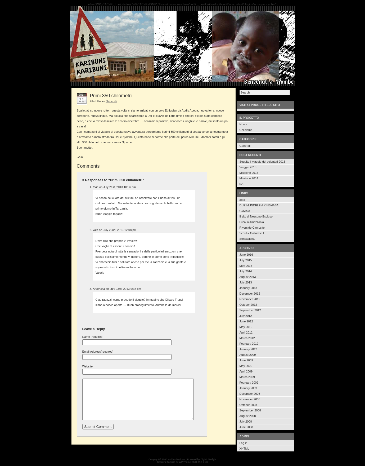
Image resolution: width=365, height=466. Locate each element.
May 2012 (246, 327)
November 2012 (250, 299)
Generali (245, 145)
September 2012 (250, 310)
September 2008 (250, 410)
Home (243, 124)
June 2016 (246, 254)
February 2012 (249, 343)
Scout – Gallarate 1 (252, 233)
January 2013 (248, 288)
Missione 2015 (249, 172)
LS (206, 462)
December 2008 (250, 393)
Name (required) (92, 336)
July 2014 (246, 271)
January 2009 (248, 388)
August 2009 (248, 354)
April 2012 (246, 332)
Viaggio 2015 (248, 167)
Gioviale (245, 210)
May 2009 (246, 365)
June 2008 (246, 427)
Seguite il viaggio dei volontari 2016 (262, 161)
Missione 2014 (249, 178)
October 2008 (248, 404)
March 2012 (247, 338)
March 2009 (247, 377)
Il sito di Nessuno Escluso (256, 216)
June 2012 (246, 321)
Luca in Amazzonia (252, 222)
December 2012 (250, 293)
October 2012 (248, 304)
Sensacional (247, 238)
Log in (243, 443)
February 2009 (249, 382)
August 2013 (248, 276)
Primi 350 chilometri (111, 95)
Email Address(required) (98, 351)
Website (87, 366)
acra (242, 199)
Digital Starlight (208, 459)
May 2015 (246, 265)
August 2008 (248, 416)
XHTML (244, 448)
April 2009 (246, 371)
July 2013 (246, 282)
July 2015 (246, 260)
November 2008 (250, 399)
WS (200, 462)
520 (242, 183)
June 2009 (246, 360)
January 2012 (248, 349)
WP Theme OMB (188, 462)
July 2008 (246, 421)
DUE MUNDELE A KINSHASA (259, 205)
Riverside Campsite (252, 227)
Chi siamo (246, 129)
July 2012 (246, 315)
